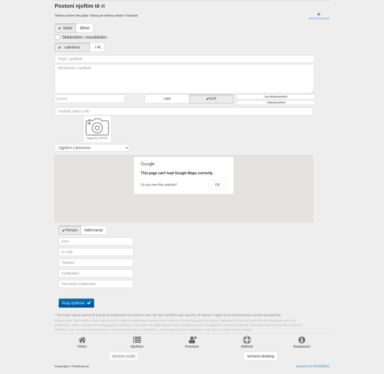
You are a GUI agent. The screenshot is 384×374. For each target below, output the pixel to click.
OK (217, 185)
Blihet (84, 28)
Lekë (167, 98)
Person (70, 230)
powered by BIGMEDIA (312, 366)
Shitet (68, 28)
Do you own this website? (159, 185)
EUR (211, 98)
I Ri (97, 47)
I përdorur (72, 47)
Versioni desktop (260, 356)
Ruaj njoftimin (76, 303)
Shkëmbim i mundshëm (84, 37)
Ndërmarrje (93, 230)
